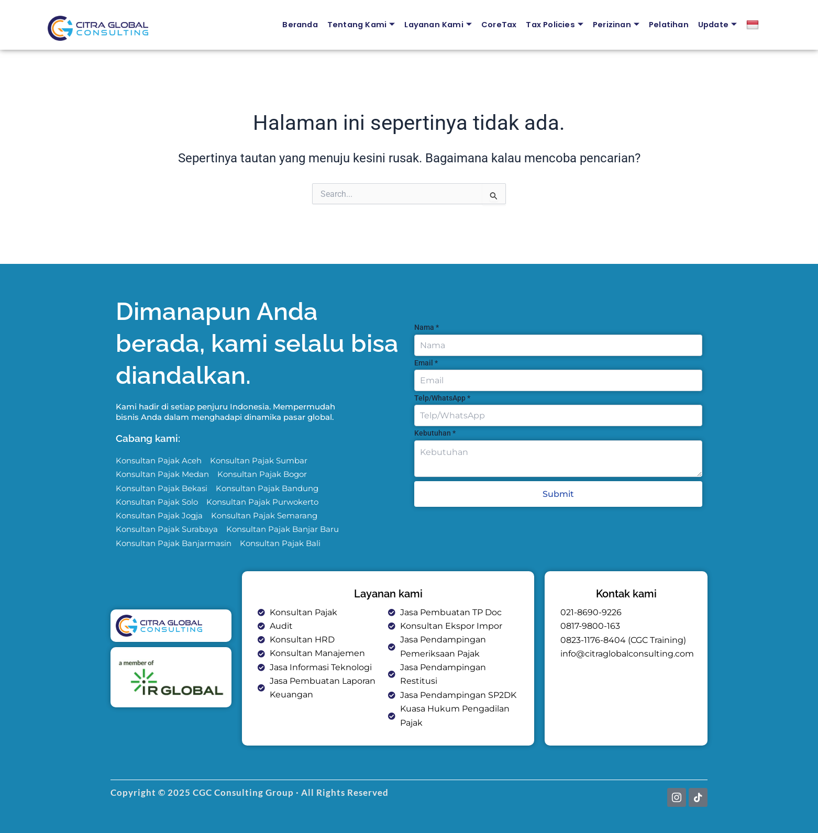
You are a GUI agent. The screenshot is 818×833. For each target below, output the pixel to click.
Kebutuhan (435, 432)
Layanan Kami (434, 24)
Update (717, 24)
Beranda (293, 24)
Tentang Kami (356, 24)
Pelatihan (667, 24)
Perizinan (614, 24)
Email (426, 362)
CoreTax (495, 24)
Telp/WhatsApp (442, 397)
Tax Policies (551, 24)
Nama (426, 327)
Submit (558, 493)
